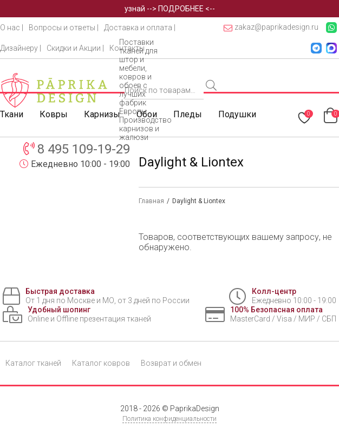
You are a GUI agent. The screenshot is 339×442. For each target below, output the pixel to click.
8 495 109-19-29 (83, 149)
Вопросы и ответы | (64, 27)
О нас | (11, 27)
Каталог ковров (101, 363)
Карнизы (102, 114)
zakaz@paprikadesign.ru (271, 27)
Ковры (54, 114)
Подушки (237, 114)
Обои (146, 114)
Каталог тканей (33, 363)
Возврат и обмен (171, 363)
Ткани (11, 114)
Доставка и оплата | (139, 27)
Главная (151, 201)
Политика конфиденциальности (169, 419)
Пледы (187, 114)
